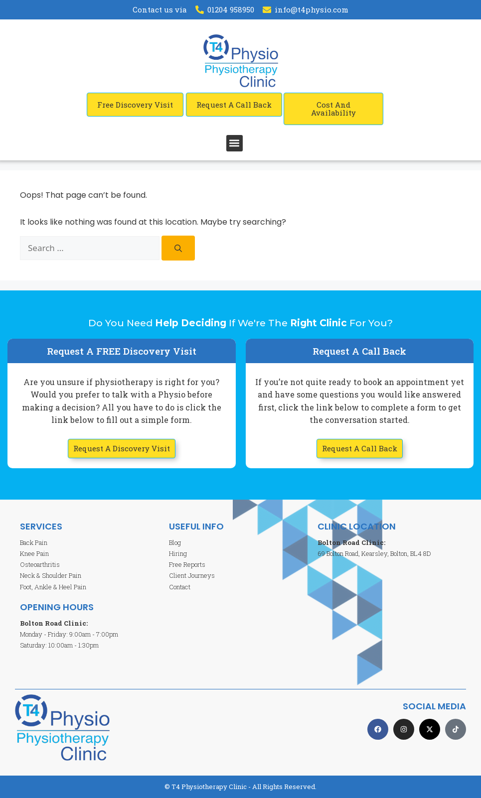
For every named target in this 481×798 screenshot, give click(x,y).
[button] (234, 143)
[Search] (178, 248)
